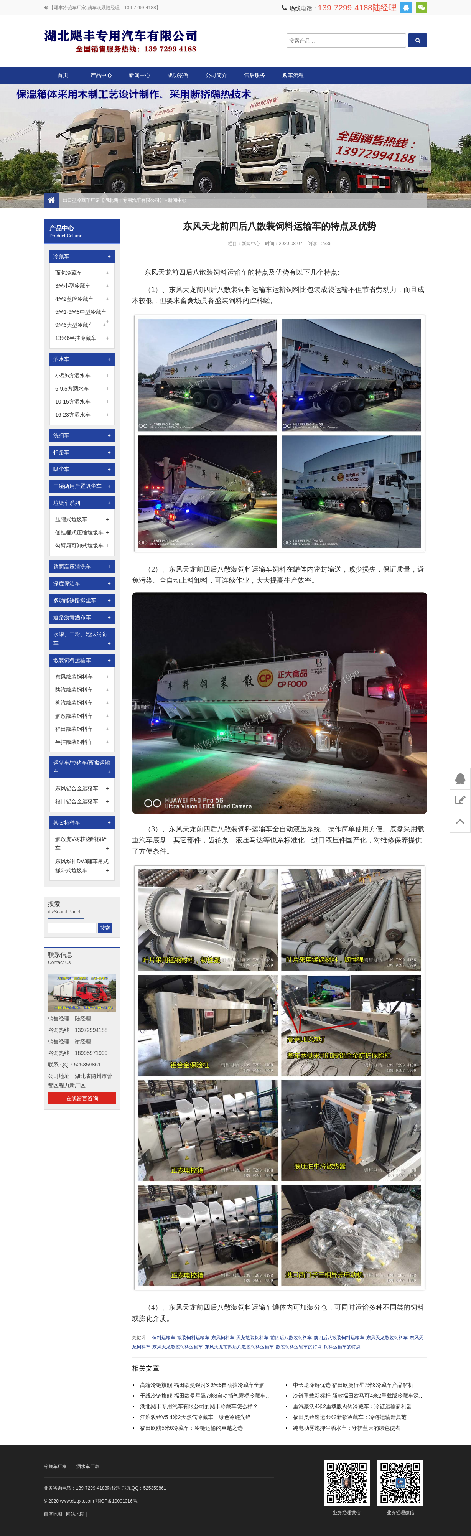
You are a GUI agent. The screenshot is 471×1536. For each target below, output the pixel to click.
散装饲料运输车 (82, 660)
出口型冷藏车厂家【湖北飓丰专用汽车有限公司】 (120, 40)
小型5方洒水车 (82, 375)
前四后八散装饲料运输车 (339, 1337)
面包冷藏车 (82, 272)
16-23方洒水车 (82, 414)
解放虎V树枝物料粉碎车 (82, 844)
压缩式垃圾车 (82, 519)
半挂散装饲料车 (82, 742)
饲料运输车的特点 (342, 1347)
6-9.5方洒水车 (82, 388)
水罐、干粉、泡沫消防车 (82, 639)
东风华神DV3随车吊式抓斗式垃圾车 (82, 866)
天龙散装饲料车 (252, 1337)
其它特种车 (82, 822)
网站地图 (75, 1514)
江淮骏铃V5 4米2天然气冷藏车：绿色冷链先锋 (195, 1417)
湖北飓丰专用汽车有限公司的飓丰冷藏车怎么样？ (199, 1406)
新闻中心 (139, 75)
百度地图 (53, 1514)
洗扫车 (82, 435)
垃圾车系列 (82, 503)
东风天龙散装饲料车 (387, 1337)
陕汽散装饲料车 (82, 689)
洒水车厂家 (87, 1466)
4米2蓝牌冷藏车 (82, 298)
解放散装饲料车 (82, 715)
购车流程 (293, 75)
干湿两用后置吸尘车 (82, 486)
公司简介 (216, 75)
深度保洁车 (82, 583)
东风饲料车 (222, 1337)
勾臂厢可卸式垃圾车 (82, 545)
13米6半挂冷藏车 (82, 338)
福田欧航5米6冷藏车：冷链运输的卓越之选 (191, 1428)
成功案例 (178, 75)
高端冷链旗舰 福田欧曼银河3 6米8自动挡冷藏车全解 (202, 1385)
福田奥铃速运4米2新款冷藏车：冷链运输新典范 (350, 1417)
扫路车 (82, 452)
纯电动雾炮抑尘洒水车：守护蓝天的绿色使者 (346, 1428)
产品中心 (101, 78)
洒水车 (82, 359)
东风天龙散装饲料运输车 (177, 1347)
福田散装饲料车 (82, 728)
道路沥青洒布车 (82, 617)
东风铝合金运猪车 (82, 788)
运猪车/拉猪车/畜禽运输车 (82, 768)
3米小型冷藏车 (82, 285)
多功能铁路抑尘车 (82, 600)
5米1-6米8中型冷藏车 (82, 312)
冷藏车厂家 (55, 1466)
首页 (63, 75)
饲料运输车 (163, 1337)
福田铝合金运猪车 (82, 801)
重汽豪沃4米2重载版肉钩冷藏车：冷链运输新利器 (352, 1406)
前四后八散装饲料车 (291, 1337)
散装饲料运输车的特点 (299, 1347)
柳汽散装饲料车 (82, 702)
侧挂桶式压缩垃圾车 (82, 532)
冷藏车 (82, 256)
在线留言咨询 (82, 1098)
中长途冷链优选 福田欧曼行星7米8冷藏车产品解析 (353, 1385)
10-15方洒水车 (82, 401)
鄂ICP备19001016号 (116, 1501)
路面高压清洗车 (82, 566)
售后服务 (254, 75)
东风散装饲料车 (82, 676)
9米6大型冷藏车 (80, 325)
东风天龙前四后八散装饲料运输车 (239, 1347)
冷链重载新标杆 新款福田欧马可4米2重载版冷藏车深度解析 (364, 1396)
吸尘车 (82, 469)
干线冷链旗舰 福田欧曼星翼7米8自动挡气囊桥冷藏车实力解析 (213, 1396)
